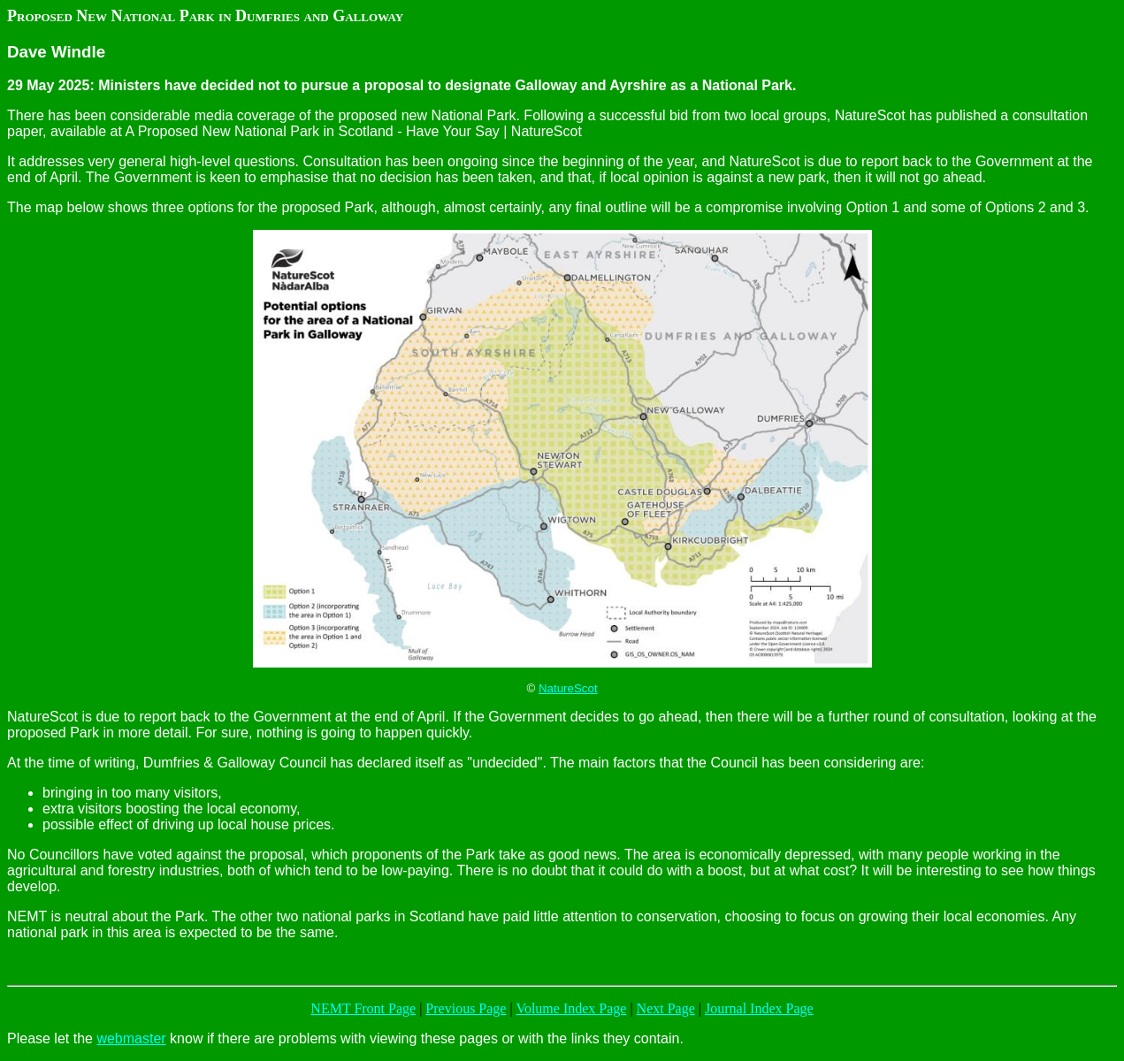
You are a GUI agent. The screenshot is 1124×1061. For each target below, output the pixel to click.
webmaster (130, 1038)
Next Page (666, 1008)
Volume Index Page (571, 1008)
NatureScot (568, 688)
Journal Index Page (759, 1008)
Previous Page (465, 1008)
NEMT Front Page (363, 1008)
